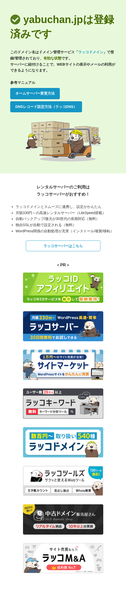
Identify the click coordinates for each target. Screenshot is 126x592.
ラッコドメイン (90, 52)
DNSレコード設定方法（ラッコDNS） (46, 107)
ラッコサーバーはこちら (63, 246)
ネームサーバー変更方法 (35, 93)
